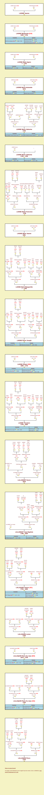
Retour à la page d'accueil (10, 768)
